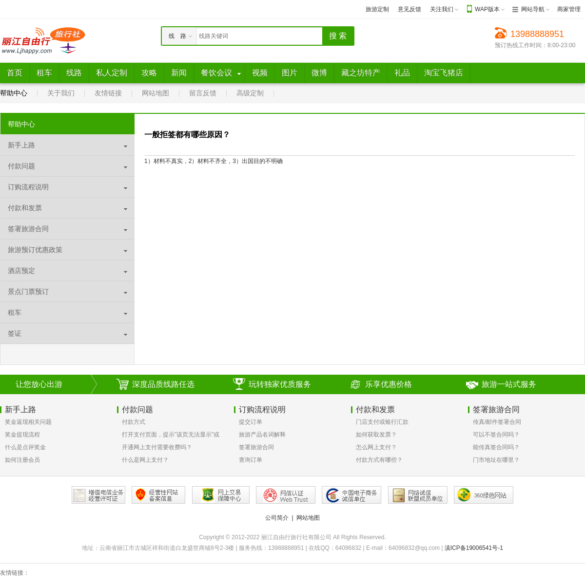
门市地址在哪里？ (496, 459)
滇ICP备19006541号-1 (474, 548)
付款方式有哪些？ (379, 459)
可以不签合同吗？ (496, 434)
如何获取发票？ (376, 434)
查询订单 (250, 459)
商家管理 (569, 9)
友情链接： (14, 572)
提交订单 (250, 421)
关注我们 (441, 9)
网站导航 (533, 9)
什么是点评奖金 (25, 447)
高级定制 (250, 93)
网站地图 (155, 93)
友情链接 (108, 93)
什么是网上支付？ (145, 459)
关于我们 (61, 93)
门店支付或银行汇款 (382, 421)
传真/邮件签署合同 (497, 421)
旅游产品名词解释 (262, 434)
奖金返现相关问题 (28, 421)
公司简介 (277, 517)
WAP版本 (487, 9)
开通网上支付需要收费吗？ (157, 447)
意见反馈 (409, 9)
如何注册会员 (22, 459)
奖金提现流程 (22, 434)
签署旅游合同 (256, 447)
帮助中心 (13, 93)
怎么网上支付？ (376, 447)
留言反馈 (202, 93)
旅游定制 (377, 9)
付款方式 (133, 421)
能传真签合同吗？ (496, 447)
